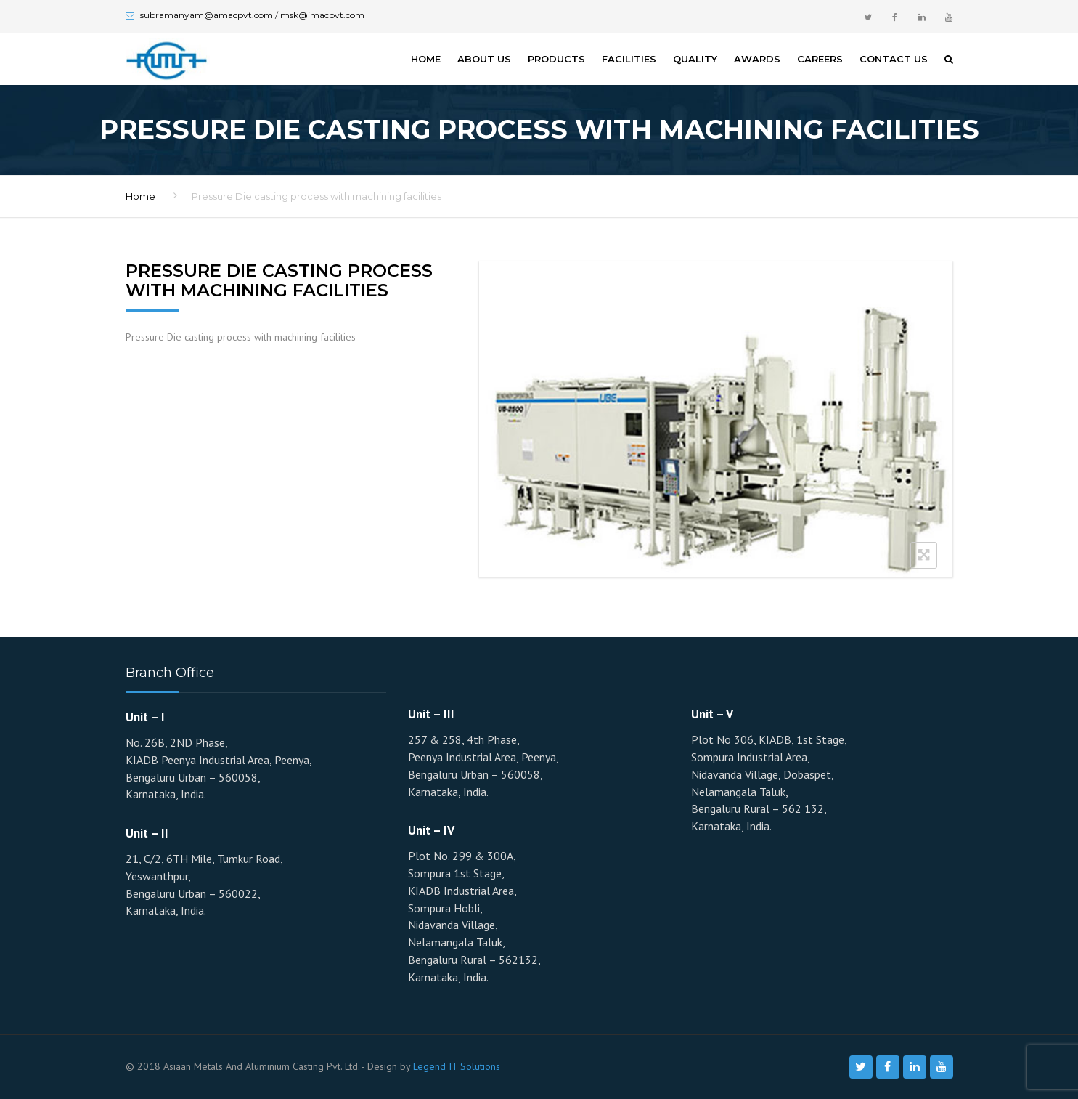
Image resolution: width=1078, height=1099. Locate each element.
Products (556, 59)
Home (426, 59)
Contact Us (893, 59)
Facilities (629, 59)
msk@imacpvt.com (322, 14)
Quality (695, 59)
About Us (484, 59)
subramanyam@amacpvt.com (206, 14)
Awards (757, 59)
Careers (820, 59)
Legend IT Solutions (456, 1066)
